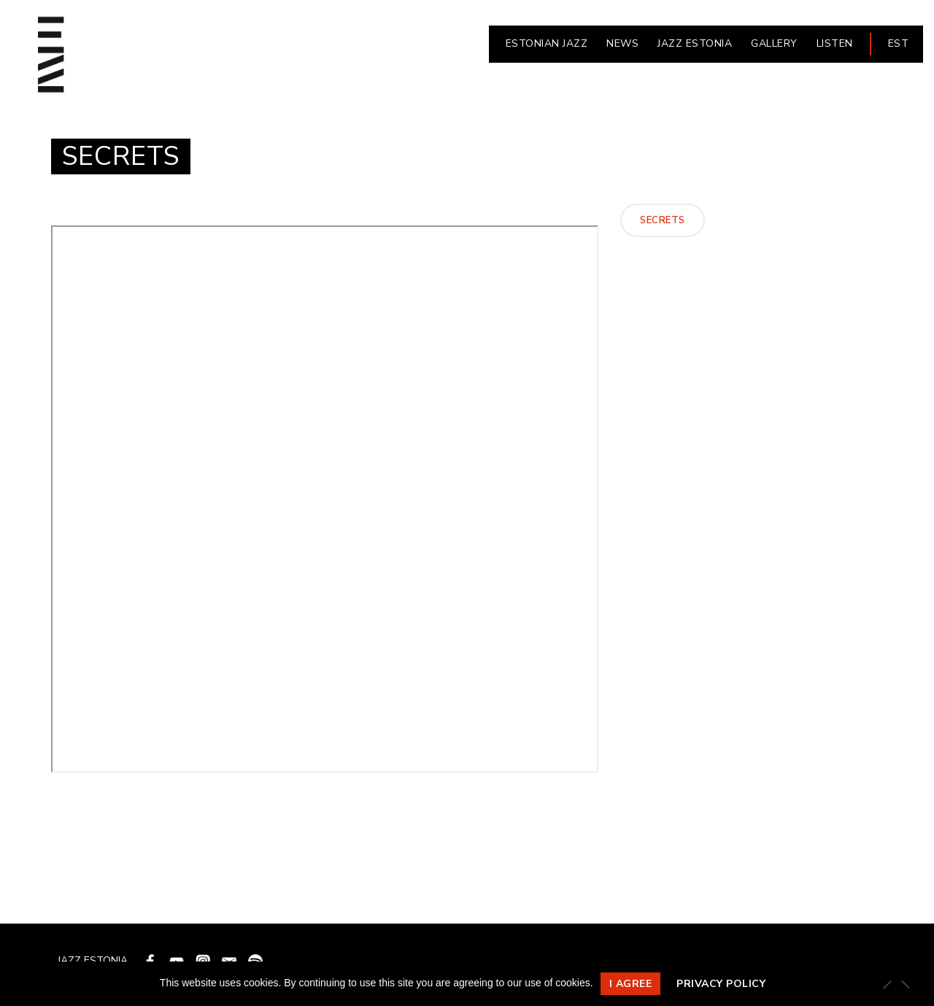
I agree (630, 984)
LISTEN (835, 43)
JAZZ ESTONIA (694, 43)
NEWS (622, 43)
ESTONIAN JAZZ (547, 43)
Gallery (774, 43)
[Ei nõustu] (905, 984)
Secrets (662, 220)
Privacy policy (720, 984)
